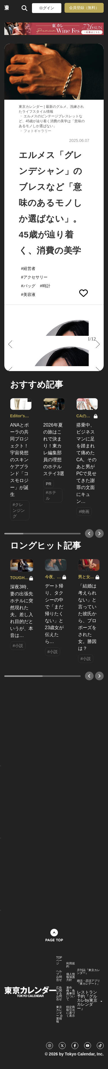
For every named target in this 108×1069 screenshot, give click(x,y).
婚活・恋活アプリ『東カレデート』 (88, 982)
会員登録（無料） (84, 7)
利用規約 (70, 965)
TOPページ (59, 960)
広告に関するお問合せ (59, 993)
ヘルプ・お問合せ (59, 975)
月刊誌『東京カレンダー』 (88, 971)
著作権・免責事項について (70, 993)
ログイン (46, 8)
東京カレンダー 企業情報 (59, 1014)
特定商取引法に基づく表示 (70, 1011)
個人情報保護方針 (70, 977)
